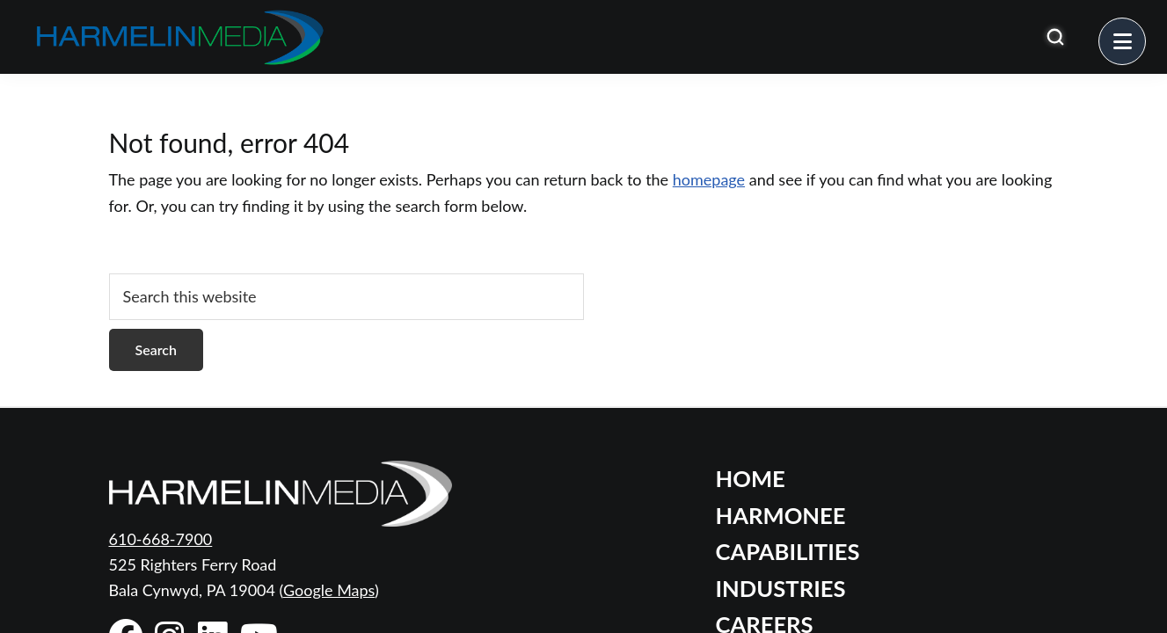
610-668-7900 (161, 539)
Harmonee (781, 515)
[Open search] (1055, 37)
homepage (709, 179)
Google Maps (329, 590)
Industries (781, 588)
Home (750, 478)
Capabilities (788, 551)
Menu (1145, 30)
